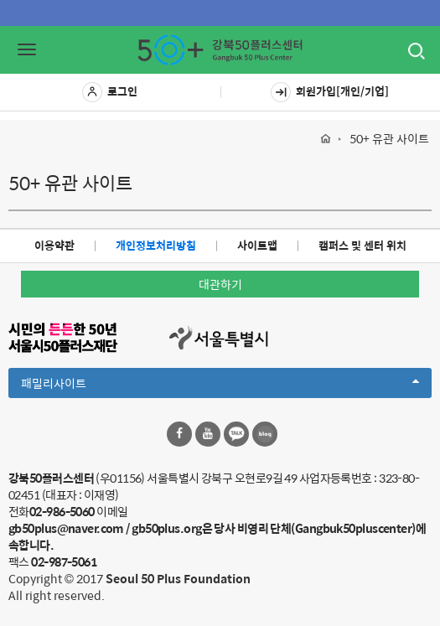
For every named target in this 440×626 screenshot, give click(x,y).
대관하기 (220, 284)
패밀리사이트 (220, 385)
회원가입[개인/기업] (330, 92)
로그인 (109, 92)
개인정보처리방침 (156, 245)
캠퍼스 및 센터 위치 (362, 245)
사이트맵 (257, 245)
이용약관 (54, 245)
